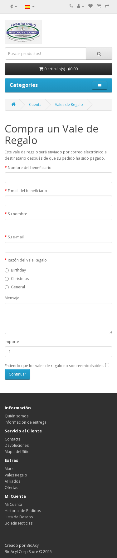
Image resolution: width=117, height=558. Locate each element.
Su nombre (17, 214)
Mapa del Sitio (17, 451)
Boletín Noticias (18, 523)
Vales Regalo (16, 475)
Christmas (17, 278)
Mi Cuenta (13, 504)
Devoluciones (17, 445)
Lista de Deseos (19, 517)
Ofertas (11, 487)
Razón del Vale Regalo (27, 260)
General (15, 287)
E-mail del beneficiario (27, 190)
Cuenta (35, 104)
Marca (10, 468)
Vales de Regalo (69, 104)
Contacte (13, 439)
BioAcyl (33, 545)
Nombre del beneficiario (29, 167)
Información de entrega (25, 422)
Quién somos (16, 416)
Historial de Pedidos (23, 510)
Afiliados (12, 481)
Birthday (15, 270)
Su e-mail (16, 237)
